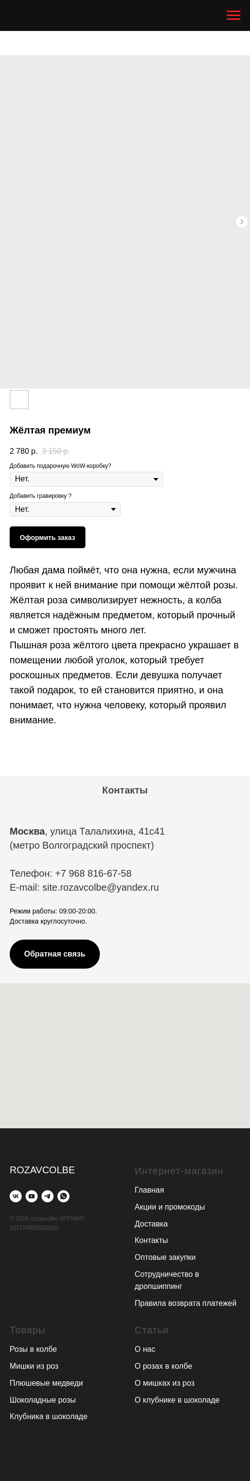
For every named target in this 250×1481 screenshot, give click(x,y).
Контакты (151, 1240)
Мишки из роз (34, 1366)
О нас (145, 1349)
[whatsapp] (63, 1196)
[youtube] (32, 1196)
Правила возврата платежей (185, 1303)
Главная (149, 1190)
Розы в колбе (33, 1349)
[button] (55, 954)
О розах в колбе (163, 1366)
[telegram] (48, 1196)
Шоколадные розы (43, 1400)
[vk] (16, 1196)
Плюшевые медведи (46, 1383)
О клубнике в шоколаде (177, 1400)
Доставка (151, 1224)
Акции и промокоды (170, 1207)
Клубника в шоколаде (48, 1416)
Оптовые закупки (165, 1257)
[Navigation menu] (233, 15)
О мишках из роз (164, 1383)
